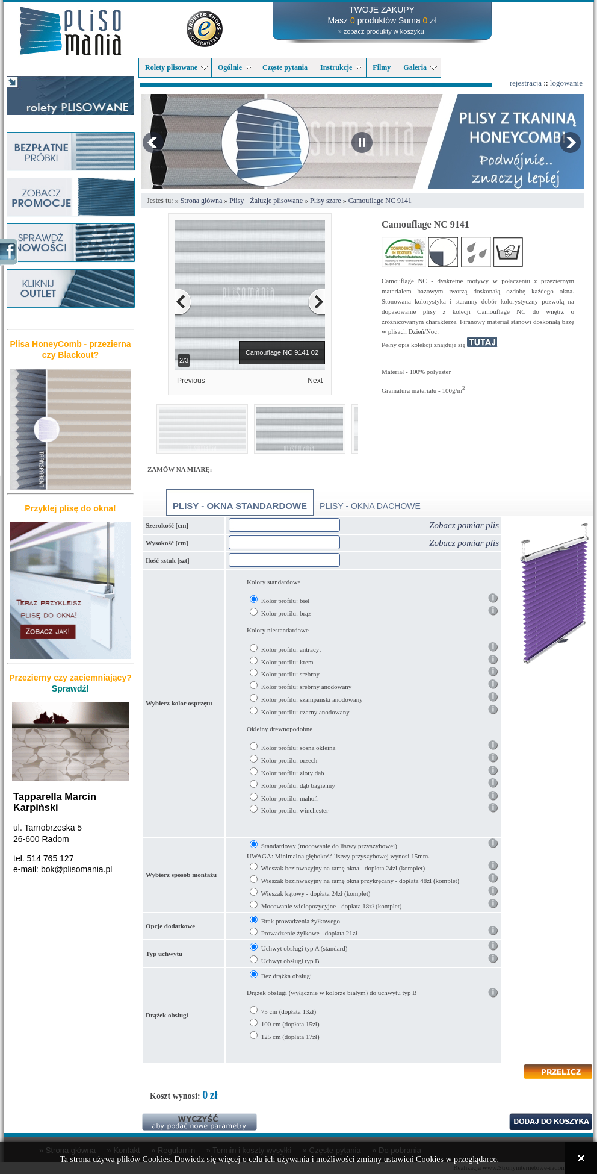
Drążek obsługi (167, 1015)
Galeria (420, 67)
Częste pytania (285, 67)
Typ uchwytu (164, 953)
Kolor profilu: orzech (289, 760)
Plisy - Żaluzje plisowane (266, 200)
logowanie (566, 82)
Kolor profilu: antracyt (291, 649)
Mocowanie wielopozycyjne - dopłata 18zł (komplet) (331, 906)
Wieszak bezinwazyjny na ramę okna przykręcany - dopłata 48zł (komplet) (360, 880)
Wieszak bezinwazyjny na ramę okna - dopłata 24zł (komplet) (343, 868)
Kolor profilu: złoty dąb (292, 772)
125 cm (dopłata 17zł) (290, 1036)
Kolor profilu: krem (287, 662)
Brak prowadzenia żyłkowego (300, 921)
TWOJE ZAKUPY (382, 9)
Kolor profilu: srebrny (290, 674)
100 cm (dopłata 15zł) (290, 1024)
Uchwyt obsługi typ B (290, 960)
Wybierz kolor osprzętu (179, 703)
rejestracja (526, 82)
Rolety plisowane (176, 67)
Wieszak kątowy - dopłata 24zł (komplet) (316, 893)
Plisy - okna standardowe (240, 506)
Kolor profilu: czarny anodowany (305, 712)
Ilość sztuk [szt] (168, 560)
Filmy (382, 67)
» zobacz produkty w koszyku (381, 31)
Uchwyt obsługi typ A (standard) (304, 948)
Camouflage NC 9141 (380, 200)
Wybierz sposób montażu (181, 874)
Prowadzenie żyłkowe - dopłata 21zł (309, 933)
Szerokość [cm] (167, 525)
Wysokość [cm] (167, 542)
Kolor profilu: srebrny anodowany (306, 686)
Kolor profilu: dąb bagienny (298, 785)
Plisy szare (325, 200)
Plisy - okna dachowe (370, 506)
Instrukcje (341, 67)
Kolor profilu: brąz (286, 613)
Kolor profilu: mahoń (289, 798)
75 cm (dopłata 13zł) (288, 1011)
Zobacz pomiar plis (464, 525)
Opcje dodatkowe (170, 925)
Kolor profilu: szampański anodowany (312, 699)
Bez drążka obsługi (286, 975)
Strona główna (202, 200)
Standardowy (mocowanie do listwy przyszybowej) (329, 845)
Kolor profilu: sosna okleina (298, 747)
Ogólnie (235, 67)
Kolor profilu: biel (285, 600)
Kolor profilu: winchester (295, 810)
